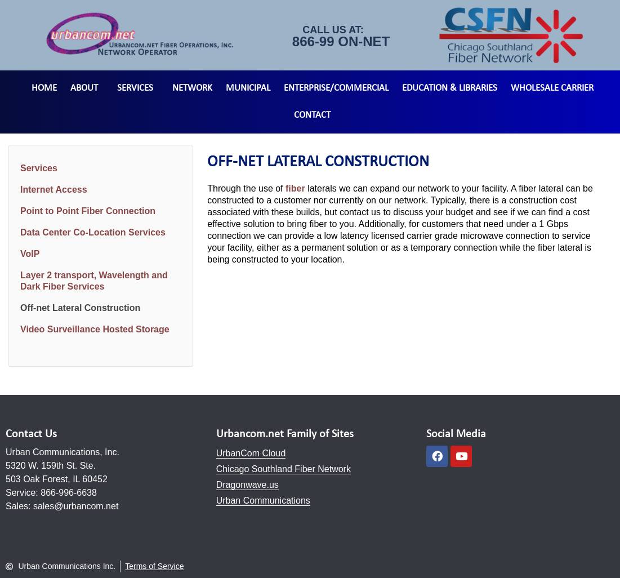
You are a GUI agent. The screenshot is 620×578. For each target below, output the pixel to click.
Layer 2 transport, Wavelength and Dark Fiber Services (94, 280)
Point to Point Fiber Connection (87, 211)
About (87, 88)
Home (44, 88)
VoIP (29, 254)
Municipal (248, 88)
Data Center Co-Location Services (93, 232)
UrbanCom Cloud (251, 453)
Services (138, 88)
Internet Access (53, 189)
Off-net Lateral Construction (80, 308)
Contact (312, 115)
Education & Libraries (449, 88)
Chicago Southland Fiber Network (283, 469)
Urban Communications (263, 500)
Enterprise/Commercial (336, 88)
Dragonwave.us (247, 485)
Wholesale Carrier (552, 88)
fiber (295, 188)
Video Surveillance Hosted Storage (95, 329)
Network (192, 88)
